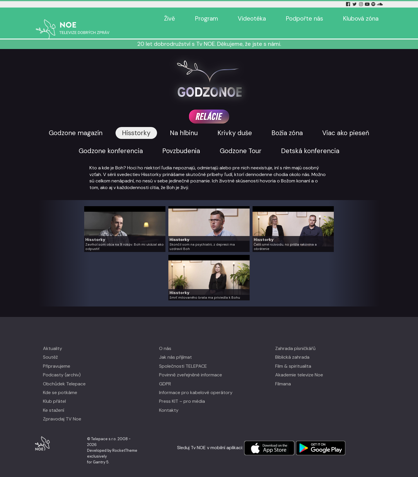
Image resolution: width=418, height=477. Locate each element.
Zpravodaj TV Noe (62, 410)
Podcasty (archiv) (62, 366)
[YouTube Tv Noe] (368, 4)
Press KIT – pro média (182, 393)
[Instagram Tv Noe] (362, 4)
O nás (165, 340)
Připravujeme (56, 358)
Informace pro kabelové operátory (196, 384)
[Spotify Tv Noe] (374, 4)
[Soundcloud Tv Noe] (379, 4)
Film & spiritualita (293, 358)
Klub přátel (54, 393)
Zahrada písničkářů (295, 340)
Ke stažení (53, 402)
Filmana (283, 375)
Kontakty (169, 402)
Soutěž (50, 349)
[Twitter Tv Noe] (355, 4)
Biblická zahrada (292, 349)
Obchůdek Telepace (64, 375)
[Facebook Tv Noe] (349, 4)
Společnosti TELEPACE (183, 358)
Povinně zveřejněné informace (190, 366)
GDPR (165, 375)
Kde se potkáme (60, 384)
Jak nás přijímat (175, 349)
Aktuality (52, 340)
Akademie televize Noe (299, 366)
